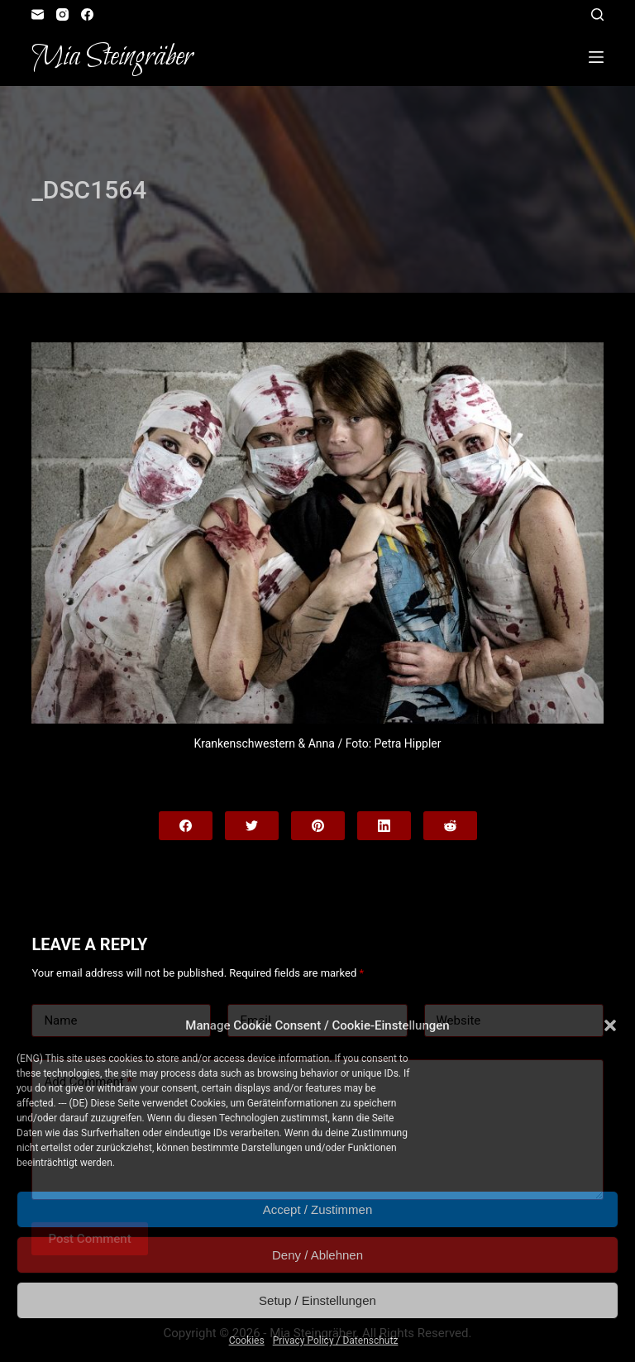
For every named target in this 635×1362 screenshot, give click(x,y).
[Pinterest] (318, 825)
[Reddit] (450, 825)
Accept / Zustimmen (318, 1209)
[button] (610, 1025)
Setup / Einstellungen (317, 1300)
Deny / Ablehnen (317, 1255)
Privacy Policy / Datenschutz (336, 1340)
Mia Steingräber (112, 57)
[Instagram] (62, 14)
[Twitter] (252, 825)
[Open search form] (597, 14)
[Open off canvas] (596, 57)
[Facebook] (87, 14)
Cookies (247, 1340)
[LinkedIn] (384, 825)
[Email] (37, 14)
